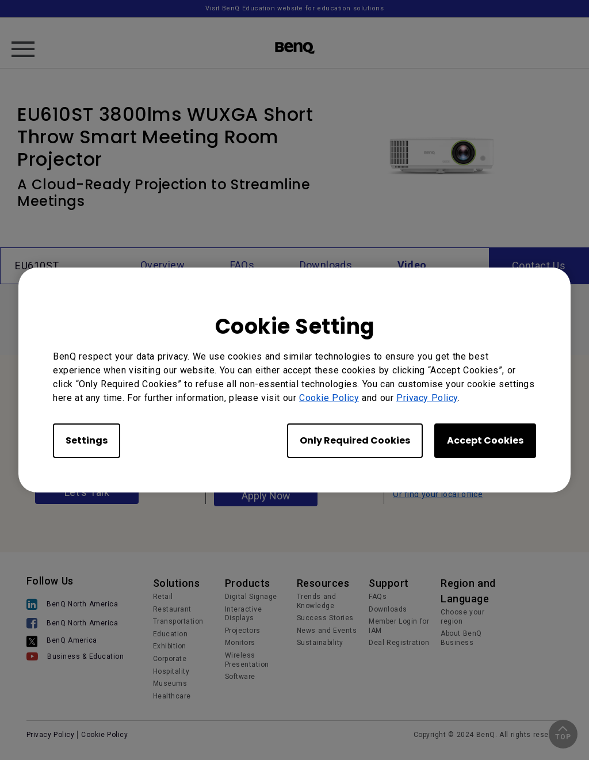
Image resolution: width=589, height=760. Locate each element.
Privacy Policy (427, 397)
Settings (87, 440)
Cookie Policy (329, 397)
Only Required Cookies (355, 440)
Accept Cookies (485, 440)
